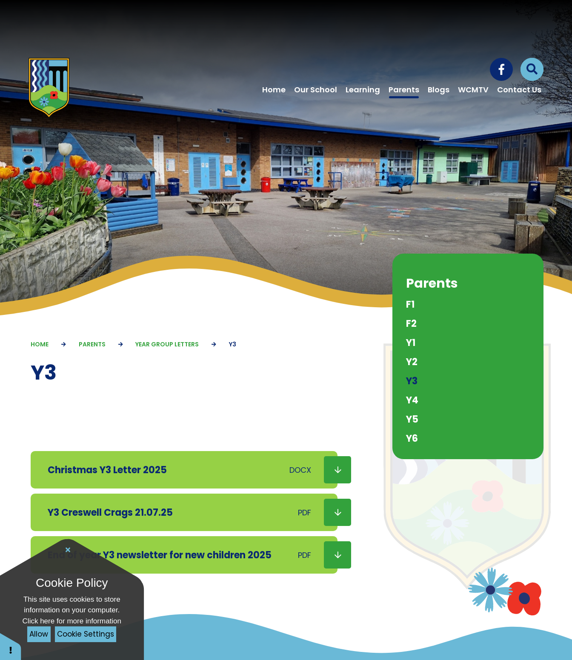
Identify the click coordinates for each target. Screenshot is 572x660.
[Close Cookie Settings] (68, 549)
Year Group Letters (167, 344)
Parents (92, 344)
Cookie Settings (85, 634)
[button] (10, 646)
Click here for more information (72, 621)
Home (40, 344)
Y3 (232, 344)
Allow (38, 634)
